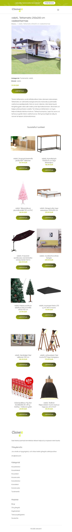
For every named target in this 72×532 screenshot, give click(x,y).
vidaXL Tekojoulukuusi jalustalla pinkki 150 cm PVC (23, 209)
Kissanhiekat (15, 470)
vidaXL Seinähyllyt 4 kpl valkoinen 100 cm (23, 356)
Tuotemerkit (24, 78)
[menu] (58, 9)
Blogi (13, 504)
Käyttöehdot (15, 511)
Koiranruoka (15, 488)
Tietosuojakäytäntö (18, 515)
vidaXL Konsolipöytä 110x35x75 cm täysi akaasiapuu (49, 161)
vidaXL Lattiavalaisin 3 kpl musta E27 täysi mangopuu (49, 356)
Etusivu (13, 24)
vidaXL (31, 78)
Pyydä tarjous (49, 3)
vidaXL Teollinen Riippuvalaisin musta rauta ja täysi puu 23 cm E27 (49, 405)
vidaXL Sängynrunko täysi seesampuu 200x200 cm (49, 209)
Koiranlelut (15, 484)
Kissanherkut (15, 467)
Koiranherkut (15, 481)
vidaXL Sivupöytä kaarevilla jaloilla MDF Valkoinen (23, 159)
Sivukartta (14, 518)
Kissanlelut (15, 474)
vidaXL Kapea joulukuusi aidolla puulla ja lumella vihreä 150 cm (23, 308)
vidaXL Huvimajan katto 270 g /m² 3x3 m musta (49, 307)
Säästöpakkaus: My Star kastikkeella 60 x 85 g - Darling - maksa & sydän (23, 405)
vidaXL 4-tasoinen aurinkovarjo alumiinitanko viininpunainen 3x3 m (23, 258)
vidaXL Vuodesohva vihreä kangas (49, 257)
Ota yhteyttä (15, 507)
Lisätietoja (19, 91)
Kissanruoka (15, 477)
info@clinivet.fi (16, 456)
